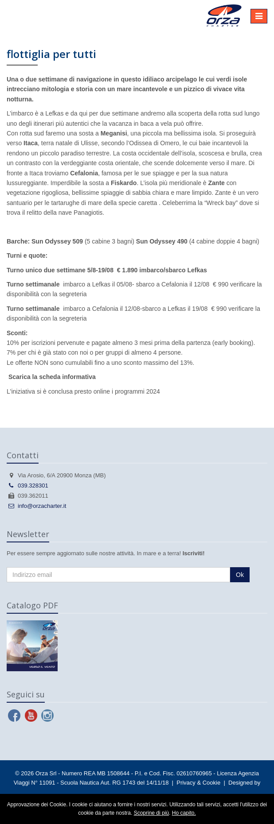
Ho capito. (184, 813)
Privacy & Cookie (198, 782)
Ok (240, 574)
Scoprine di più (151, 813)
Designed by (244, 782)
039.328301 (27, 485)
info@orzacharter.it (36, 506)
